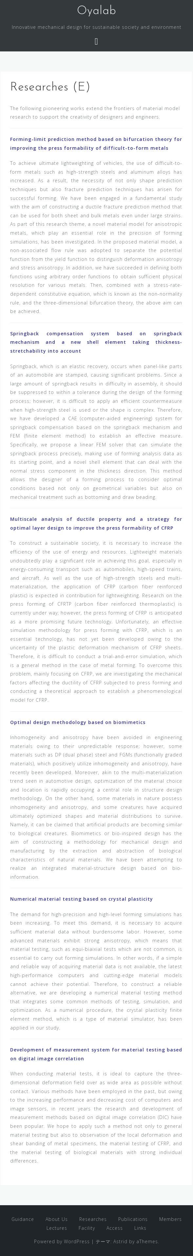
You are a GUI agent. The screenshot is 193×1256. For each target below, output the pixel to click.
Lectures (57, 1228)
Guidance (22, 1219)
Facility (87, 1228)
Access (114, 1228)
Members (170, 1219)
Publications (133, 1219)
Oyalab (96, 11)
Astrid (120, 1241)
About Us (57, 1219)
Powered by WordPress (62, 1241)
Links (140, 1228)
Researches (93, 1219)
